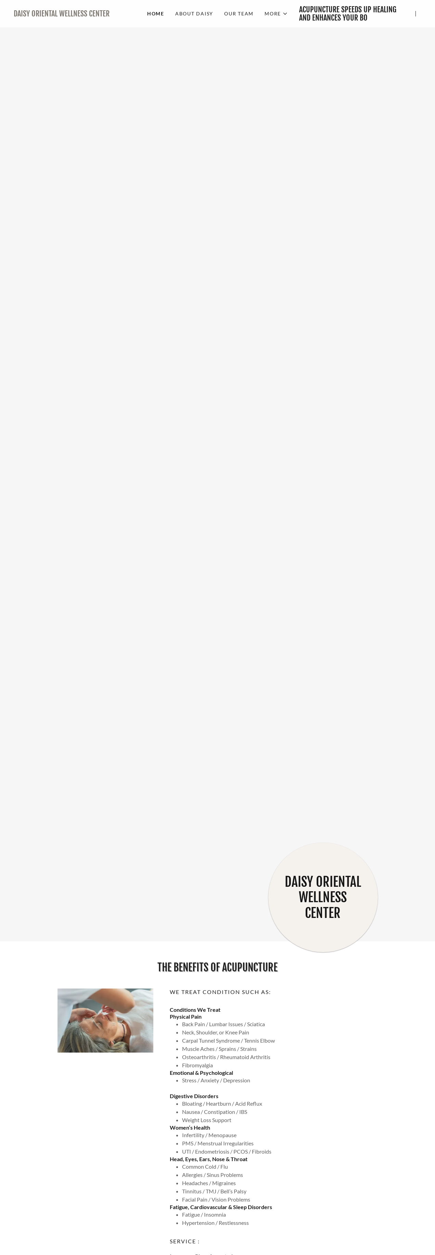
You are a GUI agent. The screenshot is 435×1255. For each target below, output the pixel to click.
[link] (75, 14)
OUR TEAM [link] (239, 13)
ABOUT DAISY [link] (194, 13)
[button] (276, 14)
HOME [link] (155, 13)
